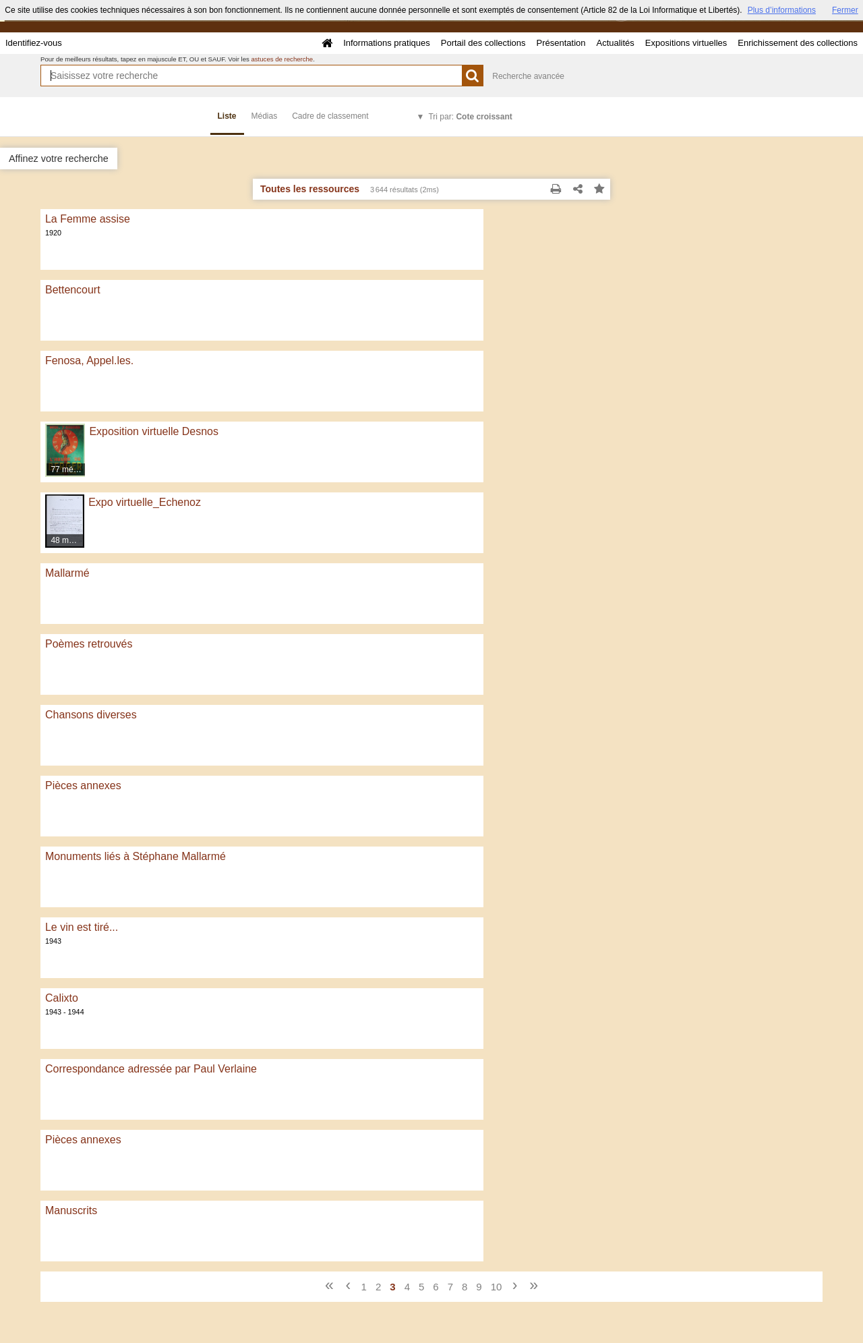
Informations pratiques (386, 43)
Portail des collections (483, 43)
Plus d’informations (782, 10)
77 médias (68, 469)
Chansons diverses (91, 714)
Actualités (615, 43)
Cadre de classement (330, 116)
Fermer (845, 10)
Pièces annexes (83, 785)
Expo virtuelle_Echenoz (144, 502)
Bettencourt (72, 289)
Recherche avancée (528, 76)
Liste (227, 116)
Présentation (560, 43)
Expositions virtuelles (686, 43)
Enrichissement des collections (798, 43)
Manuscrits (71, 1210)
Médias (264, 116)
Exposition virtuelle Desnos (153, 431)
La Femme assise (87, 219)
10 (496, 1286)
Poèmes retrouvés (88, 644)
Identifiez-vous (33, 43)
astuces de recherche (282, 59)
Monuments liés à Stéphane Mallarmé (135, 856)
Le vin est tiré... (81, 927)
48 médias (68, 540)
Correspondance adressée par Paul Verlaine (151, 1069)
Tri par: (470, 116)
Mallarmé (67, 573)
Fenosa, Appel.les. (89, 360)
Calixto (61, 998)
